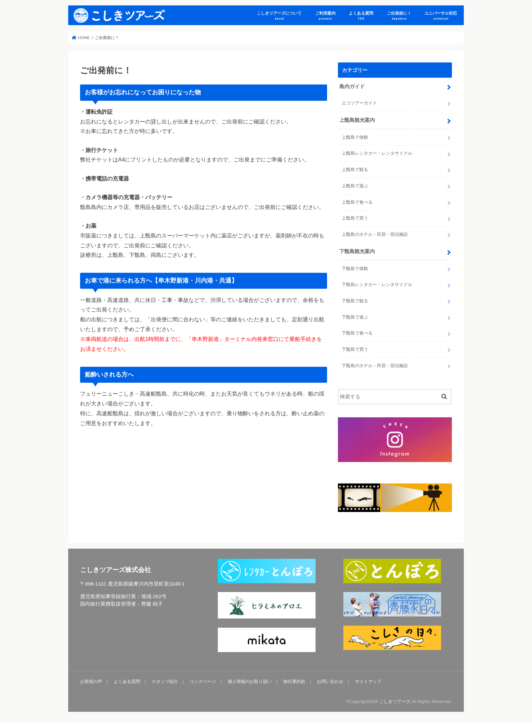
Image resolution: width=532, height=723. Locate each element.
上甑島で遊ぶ (355, 185)
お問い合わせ (330, 681)
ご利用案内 (325, 16)
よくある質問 (361, 16)
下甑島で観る (355, 300)
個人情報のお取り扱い (250, 681)
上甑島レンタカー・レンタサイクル (377, 153)
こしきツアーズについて (279, 16)
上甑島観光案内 (357, 120)
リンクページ (203, 681)
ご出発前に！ (399, 16)
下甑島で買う (355, 349)
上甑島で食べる (357, 202)
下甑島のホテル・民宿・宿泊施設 (375, 365)
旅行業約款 (294, 681)
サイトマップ (368, 681)
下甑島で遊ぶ (355, 317)
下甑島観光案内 (357, 251)
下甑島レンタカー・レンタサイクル (377, 284)
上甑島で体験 (355, 137)
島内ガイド (352, 86)
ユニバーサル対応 (440, 16)
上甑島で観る (355, 169)
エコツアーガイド (359, 103)
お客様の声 (91, 681)
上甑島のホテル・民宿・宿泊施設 (375, 234)
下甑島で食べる (357, 333)
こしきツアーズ (394, 701)
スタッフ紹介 (165, 681)
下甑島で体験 (355, 268)
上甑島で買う (355, 218)
